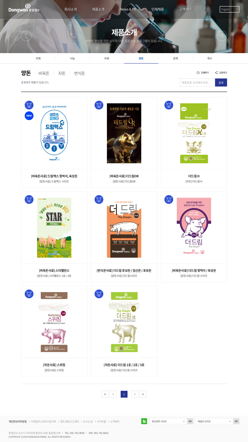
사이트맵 (101, 421)
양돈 (141, 58)
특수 (209, 58)
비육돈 (43, 73)
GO (190, 421)
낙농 (72, 58)
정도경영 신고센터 (69, 421)
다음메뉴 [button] (222, 36)
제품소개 (98, 9)
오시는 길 (88, 421)
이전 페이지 (116, 394)
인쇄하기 (205, 72)
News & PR (128, 9)
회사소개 (70, 9)
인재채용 (157, 9)
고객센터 (185, 9)
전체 (38, 58)
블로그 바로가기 (144, 421)
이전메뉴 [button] (26, 36)
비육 (106, 58)
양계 (175, 58)
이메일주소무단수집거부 (43, 421)
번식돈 (79, 73)
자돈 (61, 73)
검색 (220, 83)
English (225, 9)
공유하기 (223, 72)
